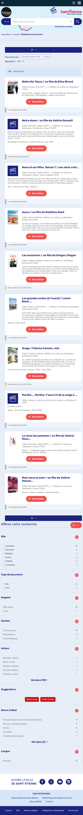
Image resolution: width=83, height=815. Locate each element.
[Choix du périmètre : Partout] (6, 21)
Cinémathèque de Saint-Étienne (24, 798)
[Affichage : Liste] (34, 50)
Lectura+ (49, 801)
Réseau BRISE (35, 801)
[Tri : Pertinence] (20, 72)
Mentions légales (31, 810)
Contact (8, 810)
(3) (40, 741)
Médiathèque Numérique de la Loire (57, 798)
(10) (40, 680)
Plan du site (73, 810)
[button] (2, 3)
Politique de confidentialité (53, 810)
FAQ (18, 810)
